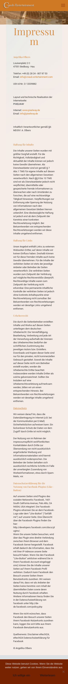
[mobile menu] (63, 5)
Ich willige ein (21, 675)
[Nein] (63, 671)
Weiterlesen (47, 675)
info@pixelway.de (29, 113)
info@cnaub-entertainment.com (36, 77)
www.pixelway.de (31, 110)
